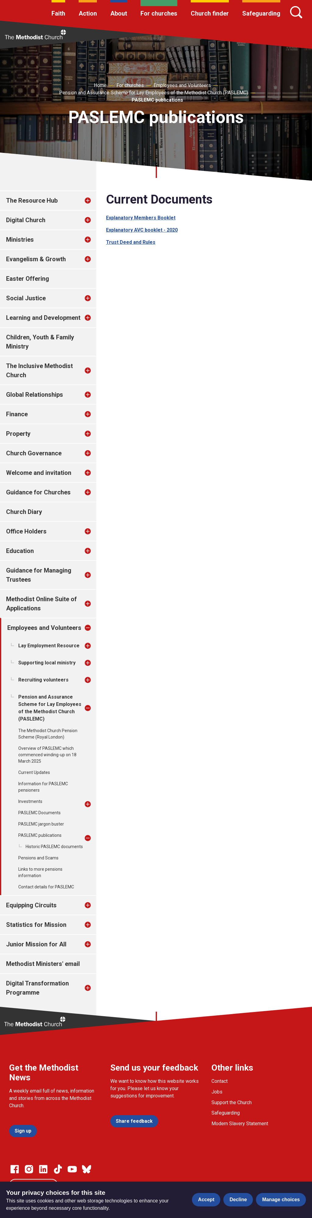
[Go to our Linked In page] (43, 1169)
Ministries (20, 239)
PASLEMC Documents (39, 812)
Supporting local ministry (47, 663)
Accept (206, 1199)
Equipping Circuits (31, 905)
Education (20, 551)
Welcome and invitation (38, 472)
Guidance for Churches (38, 492)
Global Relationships (34, 394)
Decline (238, 1199)
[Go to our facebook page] (14, 1169)
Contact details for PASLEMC (46, 886)
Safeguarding (261, 13)
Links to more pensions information (40, 872)
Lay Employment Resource (49, 646)
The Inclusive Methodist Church (39, 370)
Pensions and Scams (38, 857)
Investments (30, 801)
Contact (219, 1081)
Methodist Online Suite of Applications (41, 603)
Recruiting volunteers (43, 680)
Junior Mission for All (36, 944)
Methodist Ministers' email (43, 963)
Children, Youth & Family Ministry (40, 342)
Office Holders (26, 531)
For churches (158, 13)
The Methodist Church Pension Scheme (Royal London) (47, 733)
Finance (17, 414)
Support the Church (231, 1102)
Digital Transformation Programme (37, 988)
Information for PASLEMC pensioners (43, 787)
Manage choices (281, 1199)
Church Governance (34, 453)
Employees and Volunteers (182, 85)
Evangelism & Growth (36, 259)
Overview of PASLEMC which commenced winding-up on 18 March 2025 (47, 755)
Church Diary (24, 511)
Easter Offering (27, 278)
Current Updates (34, 772)
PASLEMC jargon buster (41, 824)
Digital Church (25, 220)
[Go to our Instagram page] (28, 1169)
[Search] (296, 12)
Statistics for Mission (36, 924)
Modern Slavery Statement (239, 1123)
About (118, 13)
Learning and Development (43, 317)
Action (88, 13)
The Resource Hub (32, 200)
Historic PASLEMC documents (54, 846)
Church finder (210, 13)
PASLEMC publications (157, 100)
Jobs (216, 1092)
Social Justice (26, 298)
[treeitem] (94, 200)
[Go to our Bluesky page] (86, 1169)
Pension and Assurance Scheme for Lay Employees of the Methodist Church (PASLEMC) (153, 93)
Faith (58, 13)
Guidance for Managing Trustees (38, 575)
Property (18, 433)
